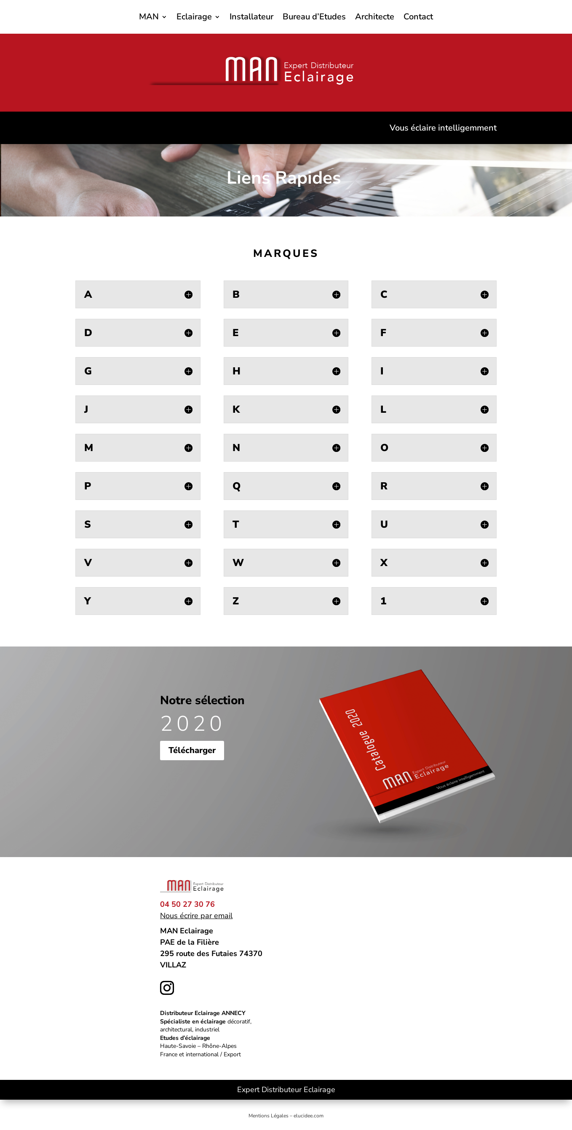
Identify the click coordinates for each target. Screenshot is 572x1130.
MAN (149, 18)
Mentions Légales (269, 1115)
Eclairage (194, 18)
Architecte (374, 18)
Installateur (251, 18)
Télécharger (192, 750)
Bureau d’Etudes (314, 18)
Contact (418, 18)
